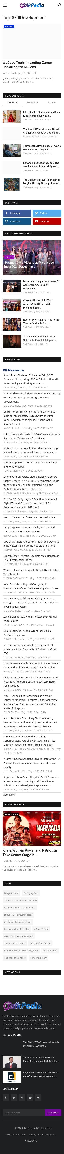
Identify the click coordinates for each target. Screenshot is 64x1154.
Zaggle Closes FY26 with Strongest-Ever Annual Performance (30, 618)
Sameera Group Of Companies (19, 907)
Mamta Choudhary (11, 73)
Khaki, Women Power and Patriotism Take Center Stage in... (30, 852)
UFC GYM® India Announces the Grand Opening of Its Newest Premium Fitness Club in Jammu (31, 543)
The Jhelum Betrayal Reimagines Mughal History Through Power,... (41, 181)
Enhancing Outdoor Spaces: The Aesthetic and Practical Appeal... (41, 165)
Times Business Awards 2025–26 (20, 900)
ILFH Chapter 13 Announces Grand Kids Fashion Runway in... (42, 114)
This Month (32, 102)
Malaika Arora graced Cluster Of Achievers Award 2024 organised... (41, 285)
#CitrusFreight (41, 929)
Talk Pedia (28, 119)
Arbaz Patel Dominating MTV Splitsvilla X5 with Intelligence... (40, 338)
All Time (51, 102)
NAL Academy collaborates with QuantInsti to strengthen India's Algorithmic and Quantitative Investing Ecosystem (30, 602)
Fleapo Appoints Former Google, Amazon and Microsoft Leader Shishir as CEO (29, 529)
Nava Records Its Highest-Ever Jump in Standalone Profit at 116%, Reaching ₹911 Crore (30, 586)
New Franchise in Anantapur (18, 936)
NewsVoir (51, 1134)
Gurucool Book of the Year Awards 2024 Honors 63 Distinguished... (38, 304)
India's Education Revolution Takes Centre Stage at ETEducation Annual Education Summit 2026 (30, 450)
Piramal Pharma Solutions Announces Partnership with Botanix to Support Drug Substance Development (32, 397)
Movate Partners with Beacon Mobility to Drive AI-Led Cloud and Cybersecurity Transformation (31, 665)
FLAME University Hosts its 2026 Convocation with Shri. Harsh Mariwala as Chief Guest (31, 436)
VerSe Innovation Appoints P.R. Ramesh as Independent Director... (41, 1059)
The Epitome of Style (14, 943)
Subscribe (53, 1112)
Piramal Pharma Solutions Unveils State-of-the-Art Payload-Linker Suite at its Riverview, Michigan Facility (31, 763)
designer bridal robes (15, 957)
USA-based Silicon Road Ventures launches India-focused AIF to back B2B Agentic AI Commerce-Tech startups (31, 681)
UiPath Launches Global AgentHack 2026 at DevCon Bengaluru (27, 633)
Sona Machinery (38, 957)
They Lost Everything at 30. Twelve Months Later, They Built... (42, 148)
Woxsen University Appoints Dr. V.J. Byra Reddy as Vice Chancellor (31, 572)
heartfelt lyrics (50, 950)
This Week (12, 102)
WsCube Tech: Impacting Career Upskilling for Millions (27, 65)
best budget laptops (40, 943)
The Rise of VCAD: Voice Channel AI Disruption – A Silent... (41, 1044)
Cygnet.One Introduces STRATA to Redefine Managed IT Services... (40, 1074)
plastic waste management (17, 921)
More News (9, 794)
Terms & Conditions (16, 1134)
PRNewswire (30, 1140)
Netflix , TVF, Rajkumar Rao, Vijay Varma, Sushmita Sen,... (41, 321)
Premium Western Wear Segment (21, 950)
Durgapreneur (11, 893)
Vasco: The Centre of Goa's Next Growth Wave (29, 517)
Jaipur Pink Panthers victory (18, 914)
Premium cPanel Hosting (16, 929)
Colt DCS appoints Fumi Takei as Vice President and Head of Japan (30, 464)
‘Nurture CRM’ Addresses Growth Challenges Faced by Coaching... (41, 131)
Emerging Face (30, 893)
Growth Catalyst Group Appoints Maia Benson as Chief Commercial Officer (31, 558)
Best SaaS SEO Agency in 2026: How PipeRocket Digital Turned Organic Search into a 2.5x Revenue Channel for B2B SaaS (30, 503)
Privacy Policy (36, 1134)
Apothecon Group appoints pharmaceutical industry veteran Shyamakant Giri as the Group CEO (30, 649)
